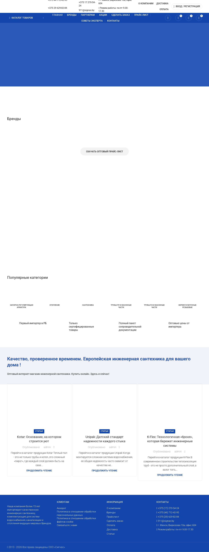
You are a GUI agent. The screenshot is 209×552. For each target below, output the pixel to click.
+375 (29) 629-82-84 (168, 516)
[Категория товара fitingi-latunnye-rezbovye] (187, 297)
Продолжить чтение (39, 470)
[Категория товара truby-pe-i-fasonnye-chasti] (154, 297)
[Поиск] (168, 18)
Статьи (39, 431)
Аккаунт (61, 508)
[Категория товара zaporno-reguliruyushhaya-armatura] (21, 297)
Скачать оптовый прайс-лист (104, 151)
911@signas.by (86, 10)
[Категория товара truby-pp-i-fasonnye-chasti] (121, 297)
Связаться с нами (67, 525)
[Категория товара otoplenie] (54, 296)
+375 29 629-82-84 (57, 8)
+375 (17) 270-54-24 (168, 508)
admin (47, 447)
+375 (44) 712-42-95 (168, 512)
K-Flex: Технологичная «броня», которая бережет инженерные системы (170, 441)
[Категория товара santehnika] (87, 296)
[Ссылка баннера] (72, 62)
